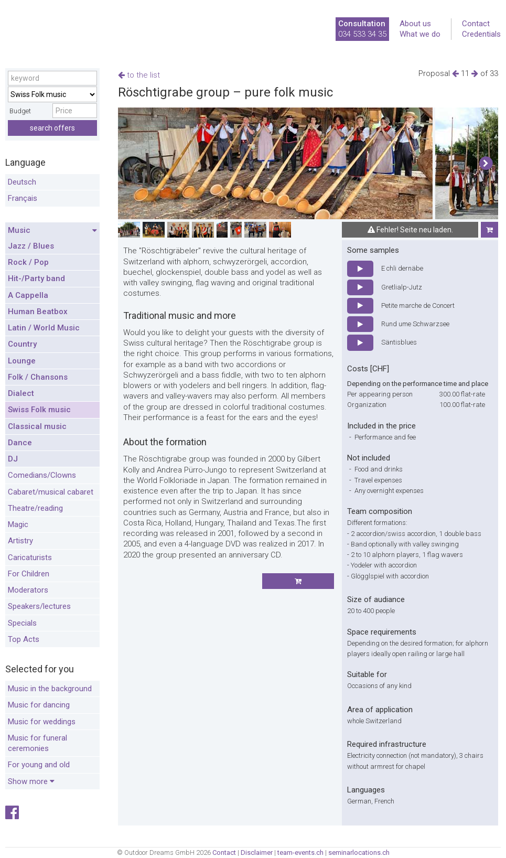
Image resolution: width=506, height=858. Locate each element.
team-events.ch (300, 852)
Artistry (20, 540)
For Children (28, 573)
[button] (486, 163)
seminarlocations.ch (359, 852)
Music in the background (50, 688)
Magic (18, 524)
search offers (52, 128)
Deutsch (22, 182)
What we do (420, 34)
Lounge (22, 361)
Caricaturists (30, 557)
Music (52, 231)
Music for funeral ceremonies (37, 743)
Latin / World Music (44, 328)
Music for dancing (39, 705)
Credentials (481, 34)
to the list (139, 75)
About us (415, 23)
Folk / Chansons (38, 377)
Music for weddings (42, 721)
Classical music (37, 426)
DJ (13, 459)
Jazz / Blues (31, 246)
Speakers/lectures (39, 606)
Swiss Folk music (39, 409)
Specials (22, 623)
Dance (20, 442)
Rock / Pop (28, 262)
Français (22, 198)
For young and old (39, 764)
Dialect (21, 393)
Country (22, 344)
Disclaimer (257, 852)
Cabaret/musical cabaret (50, 492)
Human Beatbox (38, 311)
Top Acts (23, 639)
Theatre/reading (35, 508)
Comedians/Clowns (42, 475)
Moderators (28, 590)
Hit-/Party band (36, 278)
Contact (476, 23)
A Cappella (28, 295)
